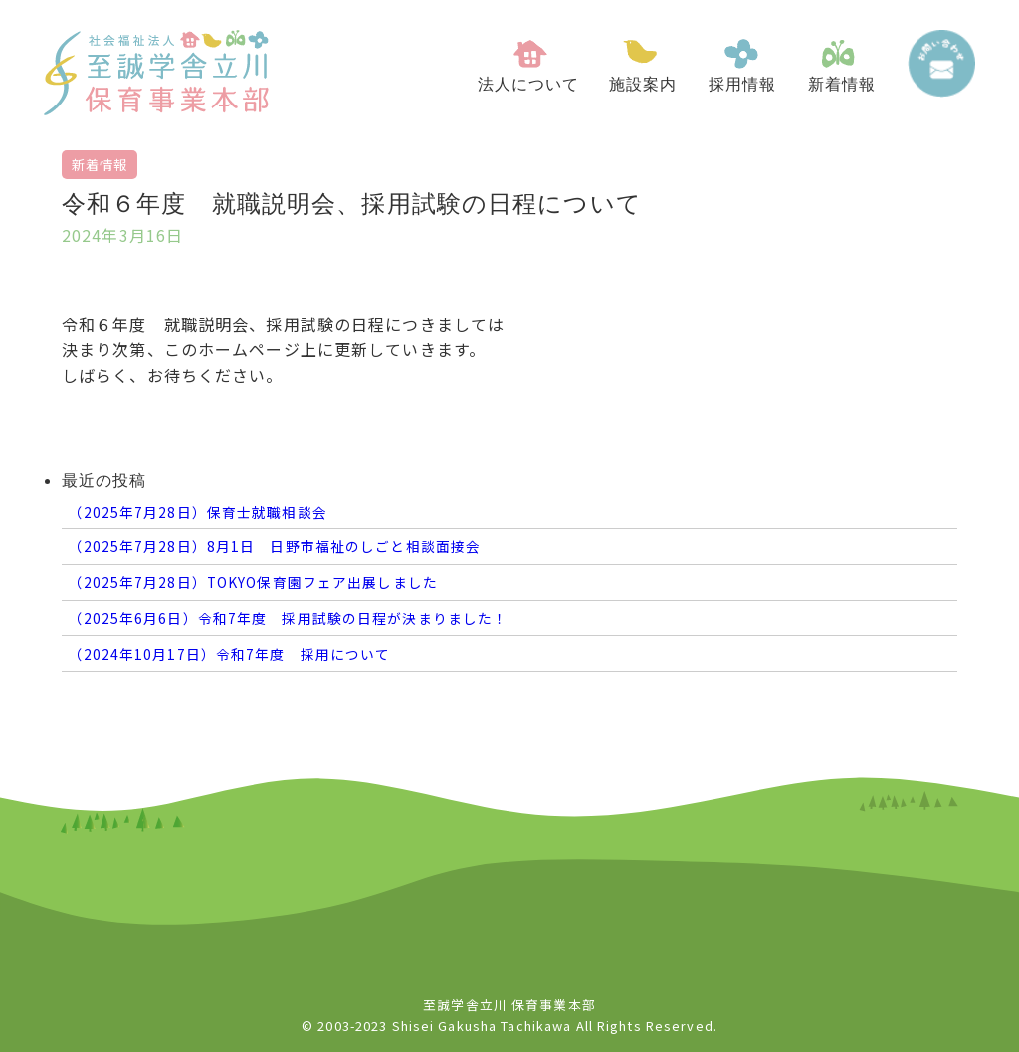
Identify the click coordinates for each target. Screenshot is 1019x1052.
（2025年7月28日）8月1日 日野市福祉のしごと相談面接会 (274, 546)
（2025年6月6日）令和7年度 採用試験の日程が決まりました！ (288, 618)
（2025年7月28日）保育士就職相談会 (197, 512)
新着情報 (99, 164)
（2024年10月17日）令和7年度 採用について (229, 654)
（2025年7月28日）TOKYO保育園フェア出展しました (252, 582)
